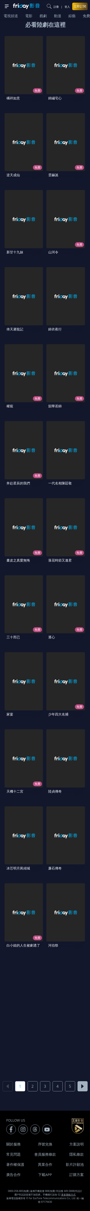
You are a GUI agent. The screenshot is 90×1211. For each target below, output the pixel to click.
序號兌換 (45, 1144)
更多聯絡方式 (68, 1194)
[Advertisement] (45, 1016)
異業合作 (45, 1164)
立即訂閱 (80, 6)
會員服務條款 (45, 1154)
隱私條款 (76, 1154)
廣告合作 (13, 1174)
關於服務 (13, 1144)
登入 (67, 6)
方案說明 (76, 1144)
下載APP (45, 1174)
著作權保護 (15, 1164)
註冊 (56, 6)
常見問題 (13, 1154)
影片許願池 (75, 1164)
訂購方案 (76, 1174)
